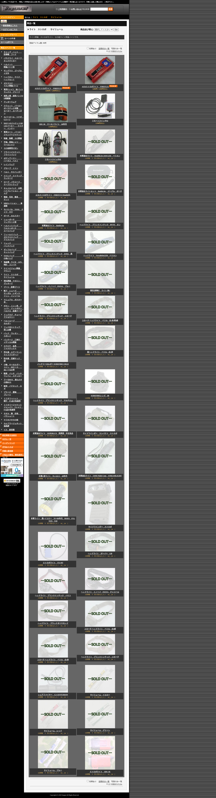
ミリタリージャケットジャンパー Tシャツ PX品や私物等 (13, 407)
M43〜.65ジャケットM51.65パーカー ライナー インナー (13, 125)
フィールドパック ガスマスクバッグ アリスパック (13, 237)
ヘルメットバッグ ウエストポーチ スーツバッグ (13, 228)
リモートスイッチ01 (53, 159)
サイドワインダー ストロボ (100, 527)
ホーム (27, 17)
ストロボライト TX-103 (53, 563)
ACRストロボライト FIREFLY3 (48, 88)
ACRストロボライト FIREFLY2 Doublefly (53, 195)
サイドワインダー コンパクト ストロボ (100, 433)
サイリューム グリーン (100, 730)
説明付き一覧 (104, 49)
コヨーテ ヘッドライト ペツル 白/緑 (100, 629)
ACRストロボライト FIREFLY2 (95, 87)
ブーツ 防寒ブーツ (12, 287)
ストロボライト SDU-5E (100, 772)
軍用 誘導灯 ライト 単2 (100, 290)
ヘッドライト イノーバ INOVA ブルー (53, 286)
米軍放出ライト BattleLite (53, 225)
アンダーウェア (10, 102)
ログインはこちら (10, 29)
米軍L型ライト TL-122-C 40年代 (53, 476)
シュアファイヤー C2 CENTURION (53, 695)
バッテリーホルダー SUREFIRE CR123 (53, 364)
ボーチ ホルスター (12, 216)
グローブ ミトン (11, 168)
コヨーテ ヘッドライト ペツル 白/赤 (53, 660)
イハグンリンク (8, 443)
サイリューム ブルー (53, 770)
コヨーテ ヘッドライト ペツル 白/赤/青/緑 (100, 320)
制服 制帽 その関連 (13, 138)
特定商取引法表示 (9, 435)
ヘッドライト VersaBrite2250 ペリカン (100, 255)
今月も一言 (6, 439)
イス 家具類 (9, 430)
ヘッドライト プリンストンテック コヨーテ (53, 316)
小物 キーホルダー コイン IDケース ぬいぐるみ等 (13, 367)
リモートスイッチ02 (100, 121)
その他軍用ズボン (11, 148)
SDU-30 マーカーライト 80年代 (53, 124)
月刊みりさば (7, 447)
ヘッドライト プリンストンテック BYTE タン (100, 225)
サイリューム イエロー (100, 695)
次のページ (117, 51)
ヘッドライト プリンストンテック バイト (53, 595)
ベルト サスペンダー (13, 172)
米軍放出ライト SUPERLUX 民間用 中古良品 (53, 433)
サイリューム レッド (53, 731)
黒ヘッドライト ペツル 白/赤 (100, 352)
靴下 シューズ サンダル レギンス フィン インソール (13, 293)
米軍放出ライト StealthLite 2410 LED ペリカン (100, 156)
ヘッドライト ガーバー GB (100, 553)
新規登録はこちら (10, 26)
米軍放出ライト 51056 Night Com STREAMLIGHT (100, 476)
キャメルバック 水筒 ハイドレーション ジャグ (14, 190)
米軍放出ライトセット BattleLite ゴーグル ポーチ (100, 191)
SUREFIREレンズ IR (100, 396)
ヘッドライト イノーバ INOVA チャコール (100, 592)
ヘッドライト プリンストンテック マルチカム (53, 400)
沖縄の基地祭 (7, 451)
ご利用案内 (62, 9)
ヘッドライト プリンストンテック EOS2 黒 (53, 254)
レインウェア (9, 164)
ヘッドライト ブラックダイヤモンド (53, 623)
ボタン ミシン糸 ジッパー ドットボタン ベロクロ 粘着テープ (14, 308)
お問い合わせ (76, 9)
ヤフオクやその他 (11, 420)
